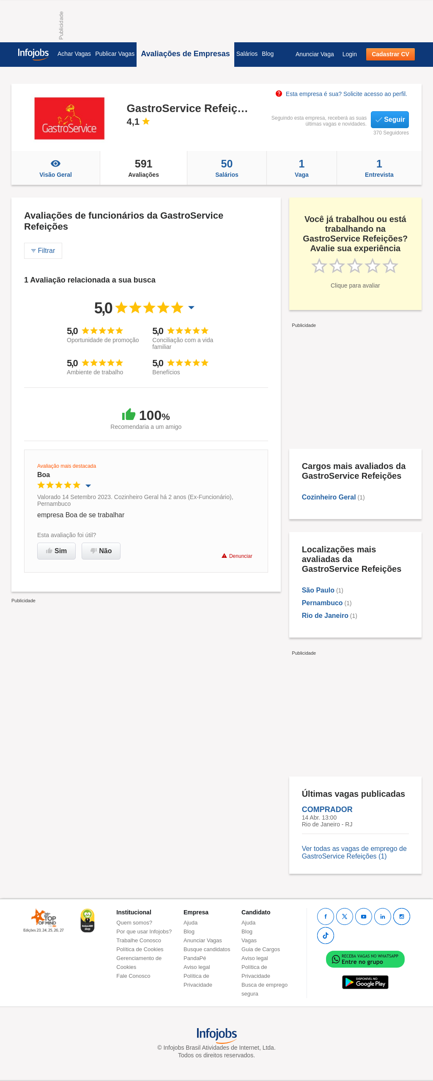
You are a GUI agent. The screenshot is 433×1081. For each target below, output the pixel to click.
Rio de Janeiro (325, 615)
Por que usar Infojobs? (144, 931)
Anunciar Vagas (203, 940)
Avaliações (144, 168)
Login (350, 54)
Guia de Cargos (260, 949)
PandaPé (195, 958)
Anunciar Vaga (315, 54)
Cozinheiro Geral (329, 497)
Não (101, 550)
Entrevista (379, 168)
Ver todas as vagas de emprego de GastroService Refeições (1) (354, 852)
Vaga (301, 168)
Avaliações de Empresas (185, 53)
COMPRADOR (327, 809)
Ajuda (190, 922)
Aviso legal (197, 967)
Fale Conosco (133, 976)
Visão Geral (55, 168)
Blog (268, 53)
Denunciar (237, 556)
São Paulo (318, 590)
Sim (56, 550)
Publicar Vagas (114, 53)
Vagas (249, 940)
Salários (247, 53)
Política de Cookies (139, 949)
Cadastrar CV (390, 54)
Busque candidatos (207, 949)
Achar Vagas (74, 53)
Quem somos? (134, 922)
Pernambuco (322, 602)
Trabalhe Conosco (138, 940)
